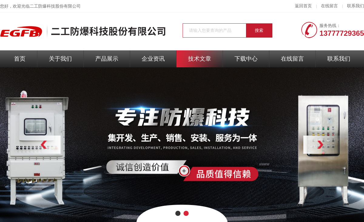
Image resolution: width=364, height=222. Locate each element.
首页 (19, 59)
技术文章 (199, 59)
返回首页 (303, 6)
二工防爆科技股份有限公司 (55, 6)
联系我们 (355, 6)
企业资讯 (153, 59)
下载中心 (246, 59)
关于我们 (60, 59)
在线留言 (329, 6)
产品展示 (106, 59)
